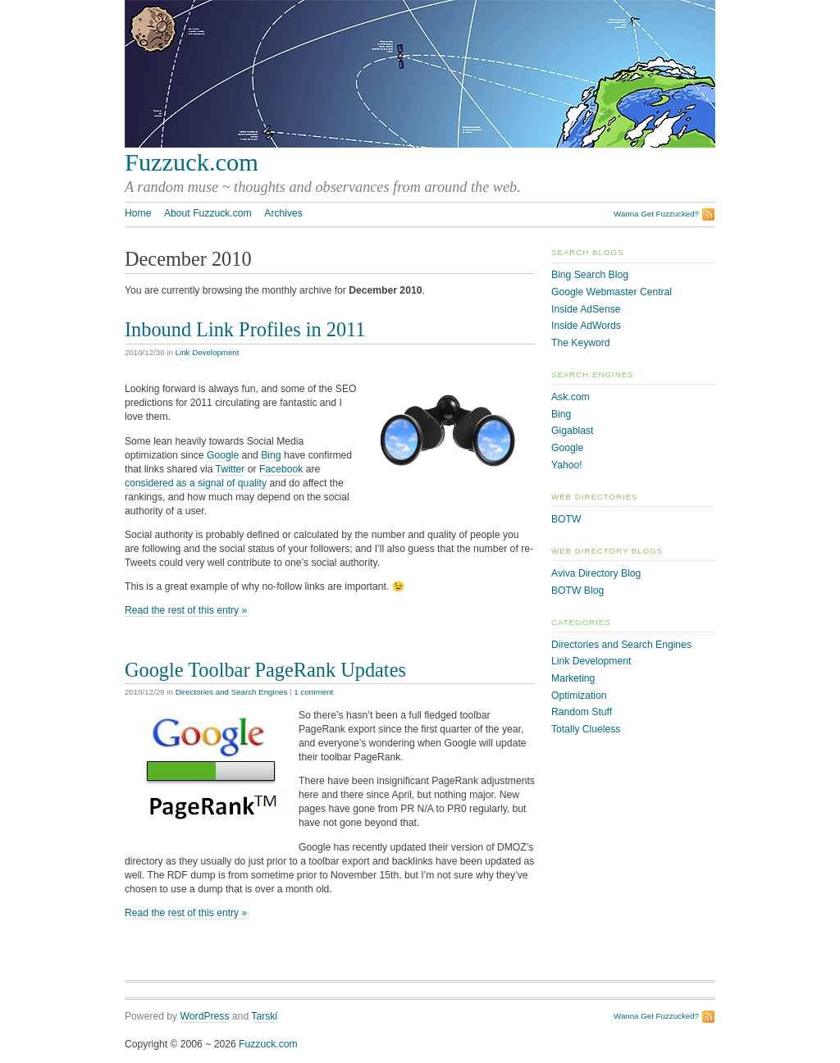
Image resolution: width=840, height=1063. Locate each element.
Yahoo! (566, 465)
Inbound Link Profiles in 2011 (245, 329)
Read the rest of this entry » (186, 610)
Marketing (573, 678)
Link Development (208, 352)
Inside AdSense (585, 309)
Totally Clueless (585, 729)
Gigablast (572, 430)
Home (138, 213)
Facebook (281, 469)
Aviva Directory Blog (596, 573)
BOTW (566, 519)
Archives (283, 213)
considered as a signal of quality (196, 483)
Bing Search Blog (589, 275)
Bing (271, 455)
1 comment (313, 691)
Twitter (230, 469)
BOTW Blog (577, 590)
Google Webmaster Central (611, 292)
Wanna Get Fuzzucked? (656, 213)
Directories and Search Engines (232, 691)
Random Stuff (581, 712)
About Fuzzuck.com (208, 213)
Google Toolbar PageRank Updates (265, 670)
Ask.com (570, 397)
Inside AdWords (586, 325)
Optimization (579, 695)
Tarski (264, 1016)
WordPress (205, 1016)
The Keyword (580, 343)
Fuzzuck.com (191, 162)
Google (223, 455)
